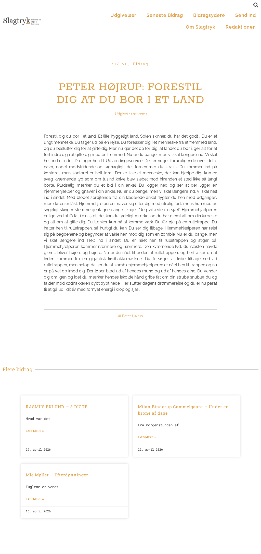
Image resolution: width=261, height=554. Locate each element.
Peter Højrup (132, 316)
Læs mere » (35, 431)
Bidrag (141, 64)
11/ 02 (119, 64)
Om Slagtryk (200, 27)
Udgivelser (123, 15)
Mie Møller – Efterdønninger (57, 474)
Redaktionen (241, 27)
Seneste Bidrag (165, 15)
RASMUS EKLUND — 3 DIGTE (57, 406)
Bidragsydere (209, 15)
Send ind (245, 15)
